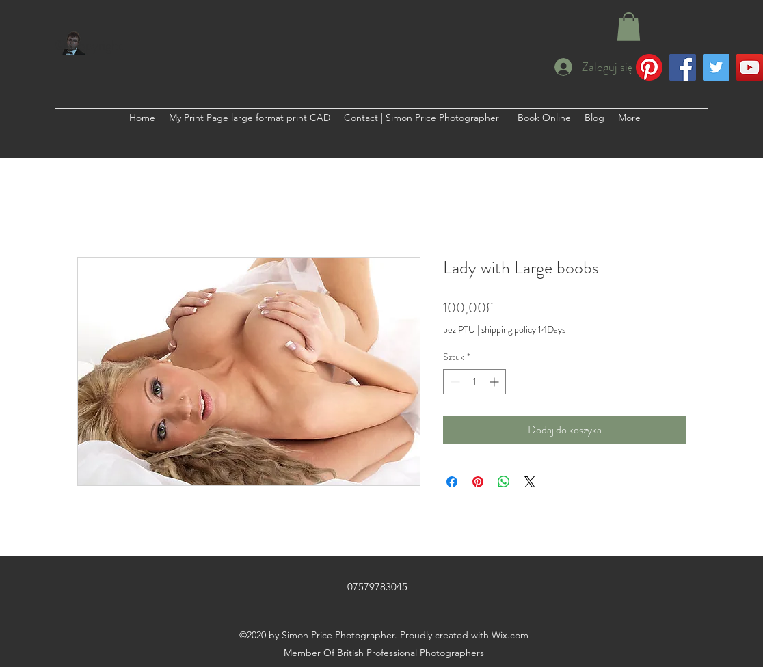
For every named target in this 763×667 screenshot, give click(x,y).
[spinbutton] (474, 382)
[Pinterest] (649, 67)
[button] (629, 26)
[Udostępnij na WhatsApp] (504, 482)
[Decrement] (453, 382)
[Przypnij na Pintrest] (478, 482)
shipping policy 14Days (523, 329)
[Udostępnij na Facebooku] (452, 482)
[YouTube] (749, 67)
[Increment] (495, 382)
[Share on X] (530, 482)
